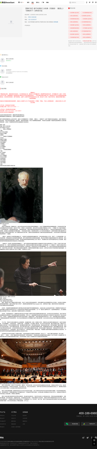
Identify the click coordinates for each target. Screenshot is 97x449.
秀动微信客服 (72, 424)
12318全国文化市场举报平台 (32, 445)
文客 (24, 424)
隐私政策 (13, 424)
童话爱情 (18, 238)
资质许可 (13, 418)
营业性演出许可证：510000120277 (9, 443)
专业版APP (3, 421)
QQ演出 (25, 415)
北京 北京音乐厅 (32, 19)
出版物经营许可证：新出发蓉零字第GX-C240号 (12, 445)
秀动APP (2, 418)
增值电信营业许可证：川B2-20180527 (28, 443)
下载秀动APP (89, 424)
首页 (28, 2)
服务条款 (13, 421)
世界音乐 (27, 25)
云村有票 (25, 418)
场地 (47, 2)
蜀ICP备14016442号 (34, 441)
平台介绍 (13, 415)
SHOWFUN (3, 424)
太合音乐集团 (3, 441)
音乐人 (37, 2)
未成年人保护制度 (15, 426)
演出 (33, 2)
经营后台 (2, 415)
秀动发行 (2, 426)
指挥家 (33, 309)
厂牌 (43, 2)
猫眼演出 (25, 421)
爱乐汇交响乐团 (32, 17)
